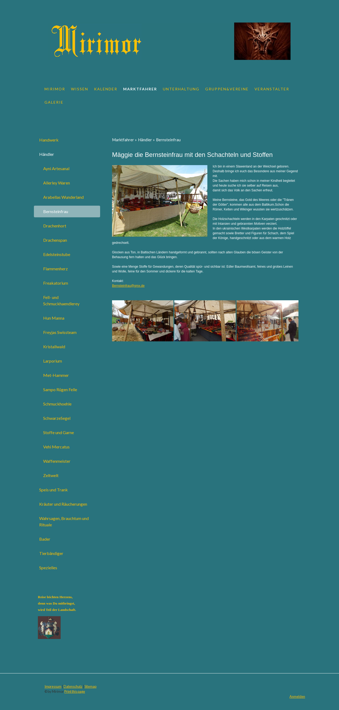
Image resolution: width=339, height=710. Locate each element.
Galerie (54, 102)
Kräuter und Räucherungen (63, 503)
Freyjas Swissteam (60, 332)
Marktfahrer (140, 89)
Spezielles (48, 567)
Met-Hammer (56, 375)
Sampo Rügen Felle (60, 389)
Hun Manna (53, 317)
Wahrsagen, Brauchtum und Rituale (64, 521)
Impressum (52, 686)
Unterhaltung (181, 89)
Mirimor (54, 89)
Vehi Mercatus (56, 446)
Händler (46, 154)
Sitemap (90, 686)
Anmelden (297, 696)
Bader (44, 538)
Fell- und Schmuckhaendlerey (61, 300)
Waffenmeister (56, 461)
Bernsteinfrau (55, 211)
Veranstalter (272, 89)
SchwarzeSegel (56, 418)
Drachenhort (54, 225)
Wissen (79, 89)
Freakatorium (55, 282)
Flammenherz (55, 268)
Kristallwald (54, 346)
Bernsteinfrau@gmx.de (128, 286)
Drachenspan (55, 239)
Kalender (105, 89)
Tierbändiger (51, 553)
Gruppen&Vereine (227, 89)
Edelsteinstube (56, 254)
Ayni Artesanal (56, 168)
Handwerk (49, 139)
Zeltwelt (51, 475)
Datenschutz (73, 686)
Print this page (74, 691)
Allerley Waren (56, 182)
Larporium (52, 360)
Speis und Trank (53, 489)
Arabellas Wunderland (63, 197)
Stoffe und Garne (58, 432)
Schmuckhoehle (57, 403)
